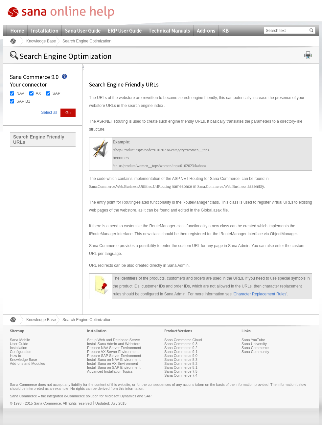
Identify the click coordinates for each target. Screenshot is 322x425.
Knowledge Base (41, 41)
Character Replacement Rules (260, 294)
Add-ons (206, 30)
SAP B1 (23, 101)
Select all (49, 112)
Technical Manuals (169, 30)
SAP (56, 93)
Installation (44, 30)
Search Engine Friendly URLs (38, 139)
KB (225, 30)
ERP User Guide (124, 30)
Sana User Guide (83, 30)
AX (38, 93)
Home (17, 30)
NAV (20, 93)
